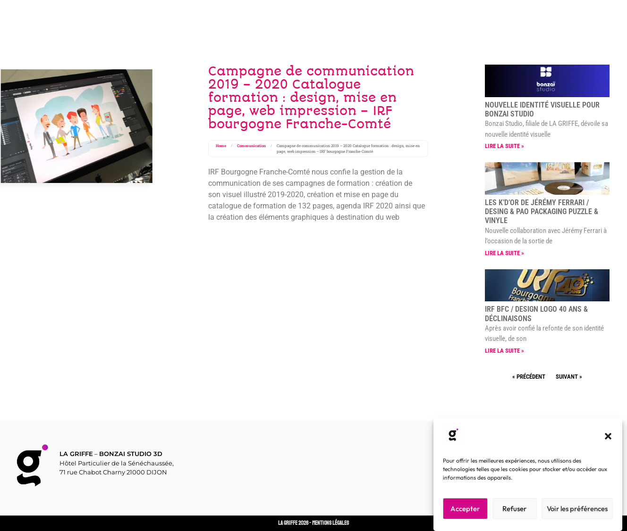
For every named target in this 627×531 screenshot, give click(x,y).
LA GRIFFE (76, 453)
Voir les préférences (577, 508)
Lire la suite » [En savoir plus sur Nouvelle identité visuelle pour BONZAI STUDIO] (504, 145)
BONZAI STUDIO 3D (130, 453)
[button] (608, 436)
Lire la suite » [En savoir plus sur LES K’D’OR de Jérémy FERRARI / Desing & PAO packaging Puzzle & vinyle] (504, 253)
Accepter (465, 508)
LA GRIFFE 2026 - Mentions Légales (313, 523)
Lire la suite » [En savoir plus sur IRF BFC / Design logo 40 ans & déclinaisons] (504, 350)
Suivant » (569, 376)
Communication (251, 145)
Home (221, 145)
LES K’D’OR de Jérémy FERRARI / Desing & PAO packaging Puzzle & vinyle (541, 211)
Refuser (514, 508)
